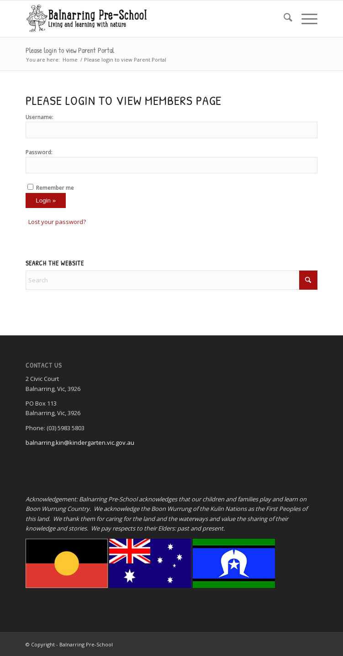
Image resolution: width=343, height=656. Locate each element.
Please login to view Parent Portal (70, 50)
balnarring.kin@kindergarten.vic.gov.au (80, 442)
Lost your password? (57, 222)
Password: (39, 152)
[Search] (283, 18)
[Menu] (304, 18)
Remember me (55, 188)
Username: (39, 117)
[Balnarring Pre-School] (142, 18)
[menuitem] (283, 18)
